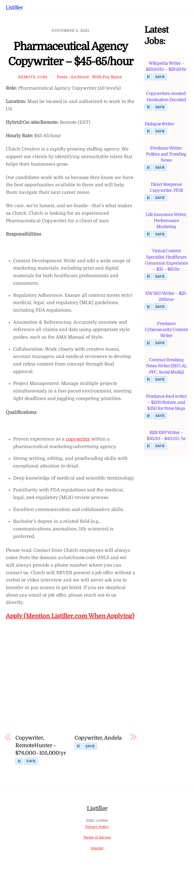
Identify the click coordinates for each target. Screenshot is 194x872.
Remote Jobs (32, 77)
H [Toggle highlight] (19, 761)
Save (31, 761)
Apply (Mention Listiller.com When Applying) (70, 616)
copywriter (78, 439)
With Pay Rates (107, 77)
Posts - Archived (73, 77)
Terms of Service (97, 837)
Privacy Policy (97, 827)
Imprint (97, 848)
